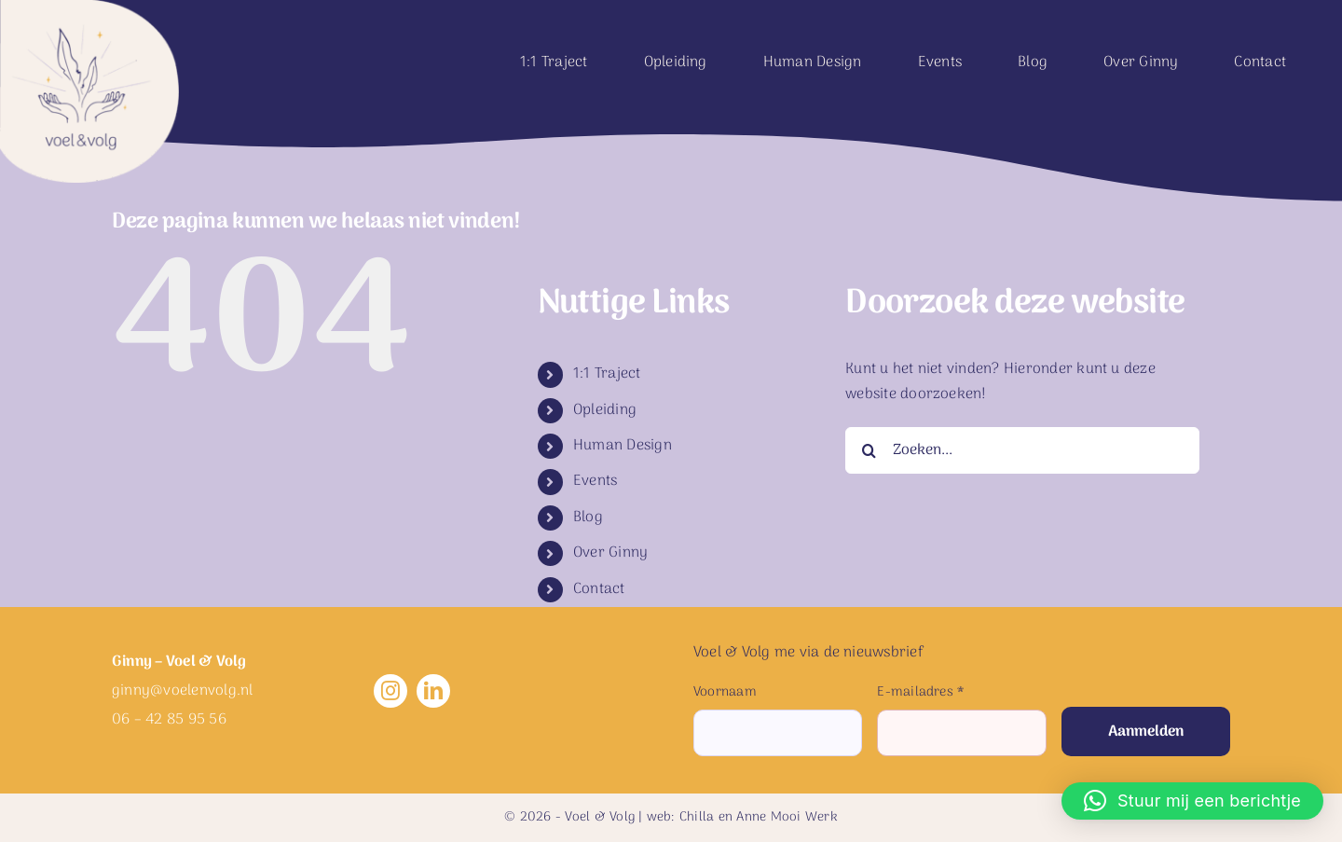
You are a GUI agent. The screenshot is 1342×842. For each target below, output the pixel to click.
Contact (599, 589)
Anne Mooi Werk (786, 817)
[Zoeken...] (1022, 450)
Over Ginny (610, 553)
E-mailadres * (920, 692)
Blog (588, 517)
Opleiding (605, 410)
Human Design (622, 446)
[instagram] (390, 691)
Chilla (696, 817)
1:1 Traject (607, 374)
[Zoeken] (868, 450)
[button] (1192, 801)
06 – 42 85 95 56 (169, 720)
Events (595, 481)
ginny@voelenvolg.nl (182, 691)
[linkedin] (433, 691)
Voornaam (725, 692)
